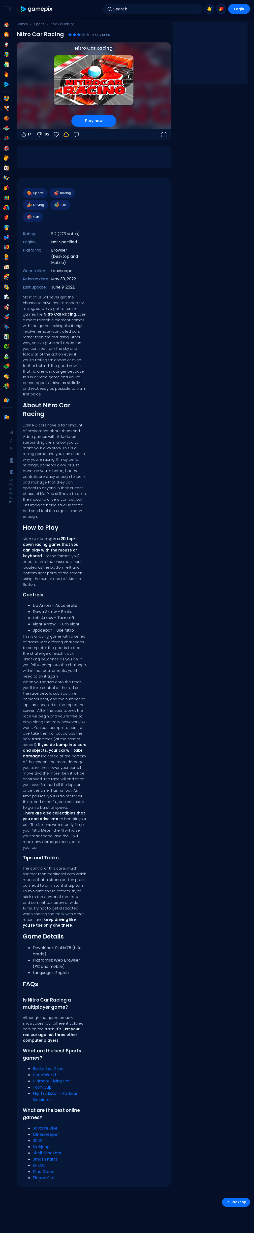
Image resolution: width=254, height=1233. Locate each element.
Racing (62, 193)
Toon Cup (42, 1087)
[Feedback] (76, 134)
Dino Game (44, 1171)
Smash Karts (45, 1159)
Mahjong (41, 1147)
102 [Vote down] (42, 134)
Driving (35, 205)
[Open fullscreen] (164, 134)
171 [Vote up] (26, 134)
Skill (60, 205)
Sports (39, 24)
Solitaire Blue (45, 1128)
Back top (236, 1202)
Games (22, 24)
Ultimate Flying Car (51, 1081)
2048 (38, 1140)
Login (239, 8)
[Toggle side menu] (6, 9)
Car (32, 217)
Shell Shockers (47, 1153)
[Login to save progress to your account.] (66, 134)
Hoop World (44, 1075)
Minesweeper (46, 1134)
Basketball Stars (48, 1068)
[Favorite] (56, 134)
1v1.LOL (39, 1165)
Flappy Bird (44, 1178)
